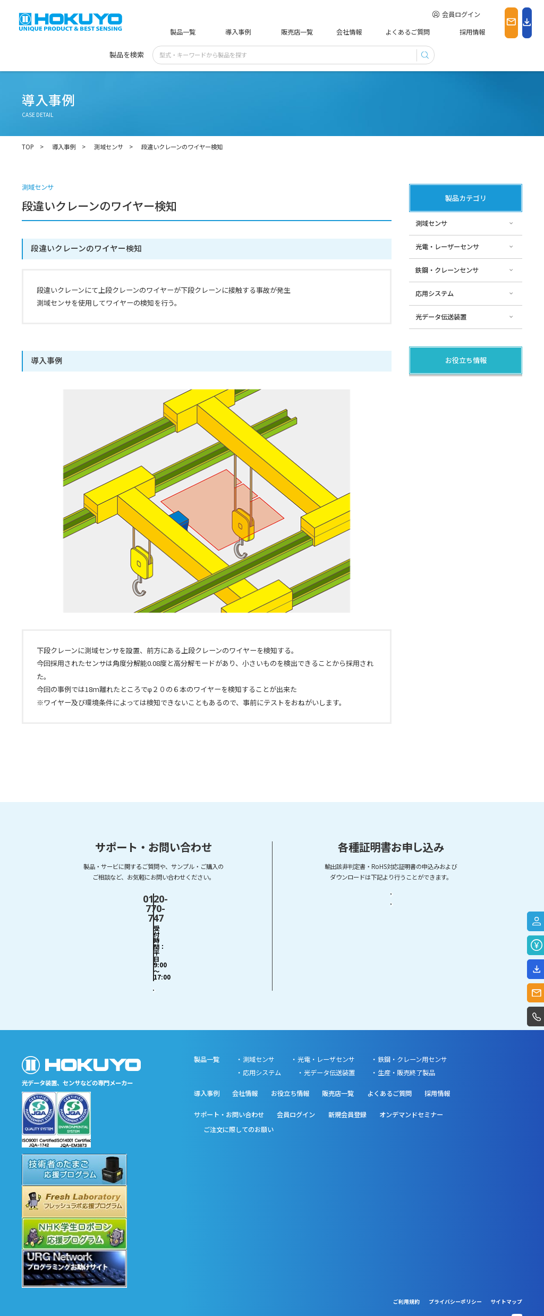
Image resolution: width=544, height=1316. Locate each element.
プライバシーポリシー (455, 1275)
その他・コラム (437, 409)
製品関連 (428, 385)
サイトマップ (506, 1275)
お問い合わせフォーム (153, 940)
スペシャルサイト (440, 455)
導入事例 (223, 32)
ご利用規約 (406, 1275)
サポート (428, 432)
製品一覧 (181, 32)
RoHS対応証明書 (391, 940)
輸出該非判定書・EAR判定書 (391, 906)
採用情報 (419, 32)
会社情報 (315, 32)
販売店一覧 (269, 32)
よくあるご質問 (367, 32)
